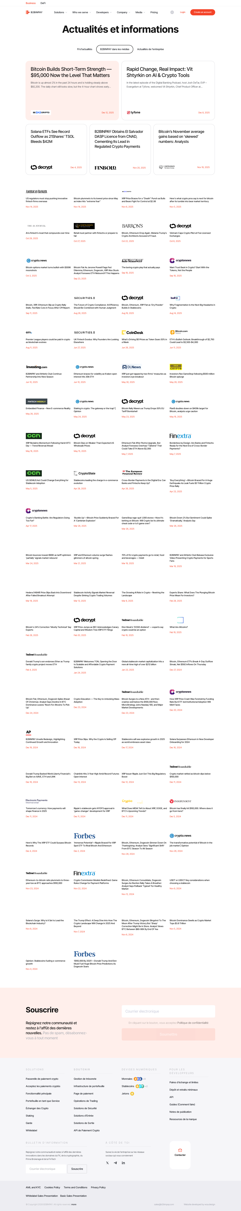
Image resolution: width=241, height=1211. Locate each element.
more (73, 1204)
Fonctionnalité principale (38, 1093)
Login (182, 12)
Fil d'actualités (84, 49)
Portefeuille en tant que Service (43, 1100)
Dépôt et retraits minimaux (184, 1089)
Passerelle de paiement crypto (42, 1078)
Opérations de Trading (86, 1100)
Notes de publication (181, 1111)
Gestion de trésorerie (85, 1078)
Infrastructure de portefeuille (89, 1086)
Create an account (202, 12)
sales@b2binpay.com (164, 1204)
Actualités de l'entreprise (150, 49)
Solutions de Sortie (84, 1123)
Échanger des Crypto (37, 1108)
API (171, 1097)
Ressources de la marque (183, 1119)
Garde (29, 1123)
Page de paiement (83, 1093)
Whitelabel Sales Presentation (42, 1195)
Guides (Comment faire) (182, 1104)
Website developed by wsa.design (199, 1204)
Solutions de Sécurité (85, 1108)
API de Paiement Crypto (87, 1130)
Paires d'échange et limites (184, 1082)
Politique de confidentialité (192, 1022)
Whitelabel (31, 1130)
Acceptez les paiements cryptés (43, 1086)
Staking (30, 1115)
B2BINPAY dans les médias (114, 49)
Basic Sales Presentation (73, 1195)
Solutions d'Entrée (83, 1115)
